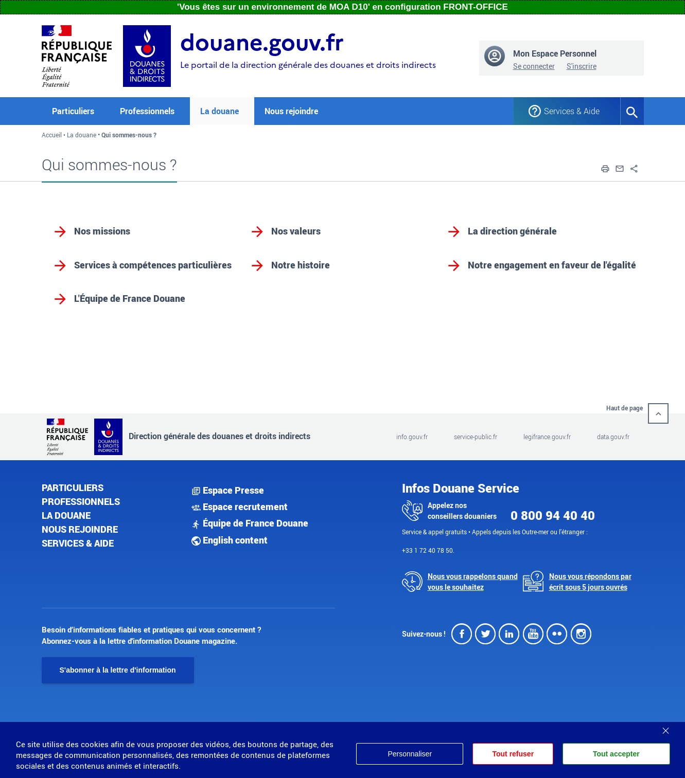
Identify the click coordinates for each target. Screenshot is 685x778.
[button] (605, 167)
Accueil (52, 135)
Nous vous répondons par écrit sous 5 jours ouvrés (590, 581)
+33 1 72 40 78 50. (428, 550)
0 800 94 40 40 (553, 515)
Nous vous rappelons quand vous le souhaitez (473, 581)
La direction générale (512, 231)
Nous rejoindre (291, 111)
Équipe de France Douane (249, 523)
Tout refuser (513, 754)
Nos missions (102, 231)
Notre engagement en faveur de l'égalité (552, 265)
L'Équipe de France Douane (129, 298)
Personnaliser (410, 754)
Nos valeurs (296, 231)
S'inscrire (581, 66)
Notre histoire (300, 265)
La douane (81, 135)
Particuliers (72, 487)
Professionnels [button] (147, 111)
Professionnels (81, 501)
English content (229, 540)
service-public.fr (475, 436)
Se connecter (534, 66)
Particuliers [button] (73, 111)
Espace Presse (227, 490)
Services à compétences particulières (153, 265)
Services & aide (78, 543)
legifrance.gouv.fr (547, 436)
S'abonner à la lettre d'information (118, 670)
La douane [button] (219, 111)
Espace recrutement (239, 506)
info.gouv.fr (412, 436)
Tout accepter (616, 754)
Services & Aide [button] (572, 111)
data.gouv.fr (613, 436)
